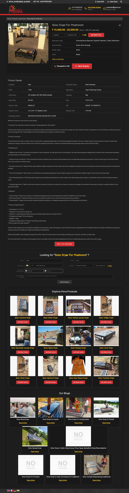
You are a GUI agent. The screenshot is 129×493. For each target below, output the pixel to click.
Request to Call (61, 66)
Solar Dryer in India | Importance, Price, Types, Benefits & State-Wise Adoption (78, 448)
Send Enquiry (82, 66)
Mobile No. (21, 265)
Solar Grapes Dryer (78, 348)
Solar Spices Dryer (35, 448)
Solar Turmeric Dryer (106, 378)
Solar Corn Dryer (106, 348)
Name (22, 260)
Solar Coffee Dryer (106, 318)
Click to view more (58, 59)
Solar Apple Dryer (51, 348)
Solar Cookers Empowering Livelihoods (96, 477)
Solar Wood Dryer (23, 419)
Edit (84, 35)
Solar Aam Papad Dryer (78, 378)
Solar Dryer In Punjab (106, 419)
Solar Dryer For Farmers (30, 477)
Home (9, 19)
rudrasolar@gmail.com (113, 7)
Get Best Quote (23, 322)
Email (72, 260)
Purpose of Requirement (20, 270)
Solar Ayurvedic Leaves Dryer (22, 348)
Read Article (23, 423)
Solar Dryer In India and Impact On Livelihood (62, 477)
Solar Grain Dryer (23, 378)
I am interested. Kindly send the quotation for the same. (69, 276)
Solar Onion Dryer (51, 318)
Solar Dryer (22, 19)
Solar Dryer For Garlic (50, 419)
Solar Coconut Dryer (23, 318)
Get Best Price (96, 35)
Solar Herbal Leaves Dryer (78, 318)
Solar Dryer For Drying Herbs (78, 419)
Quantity (71, 265)
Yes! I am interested (64, 244)
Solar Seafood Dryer (51, 378)
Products (15, 19)
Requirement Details (20, 276)
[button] (94, 7)
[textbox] (73, 35)
